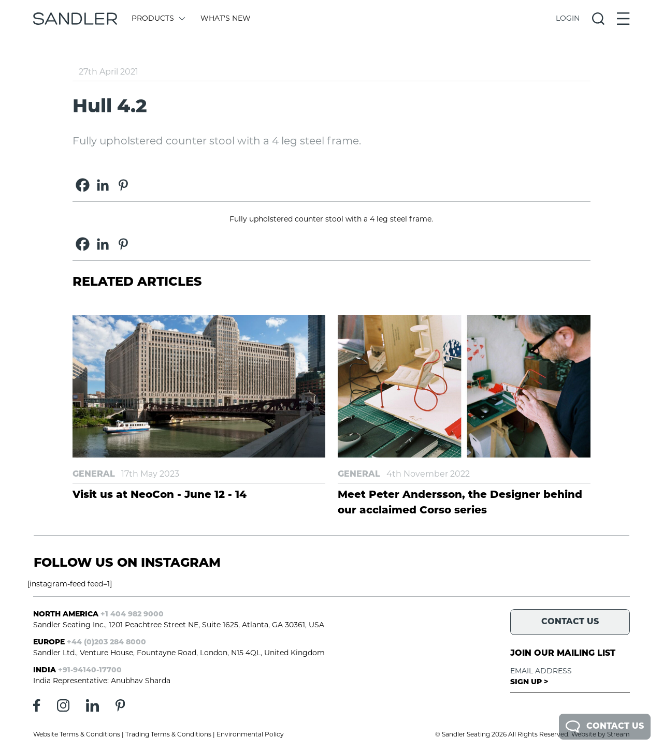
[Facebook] (83, 185)
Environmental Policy (250, 735)
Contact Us (605, 726)
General (94, 474)
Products (158, 19)
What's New (225, 19)
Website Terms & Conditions (76, 735)
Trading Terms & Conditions (168, 735)
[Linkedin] (103, 185)
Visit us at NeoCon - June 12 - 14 (160, 495)
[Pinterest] (123, 185)
